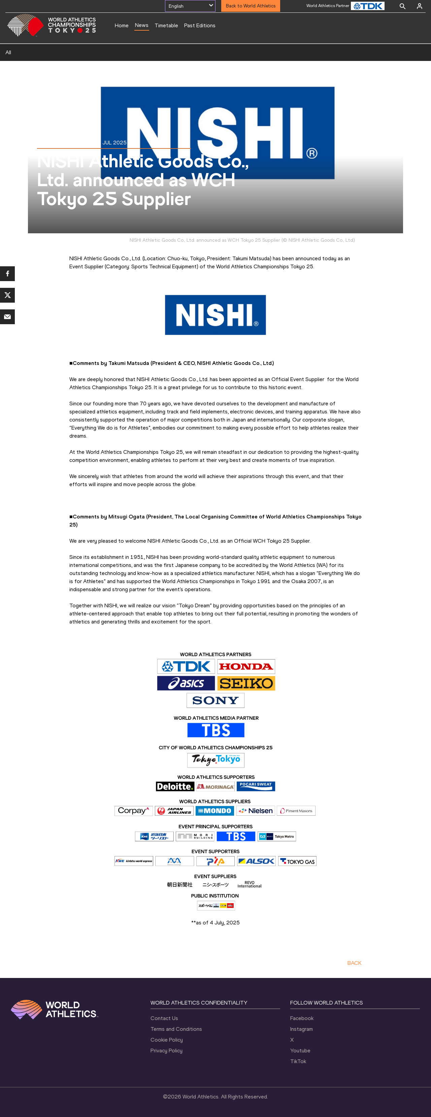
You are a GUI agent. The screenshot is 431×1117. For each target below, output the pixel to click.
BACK (354, 963)
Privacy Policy (167, 1050)
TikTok (298, 1061)
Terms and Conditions (176, 1029)
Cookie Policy (167, 1040)
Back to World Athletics (250, 6)
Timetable (166, 25)
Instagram (301, 1029)
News (141, 25)
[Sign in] (419, 6)
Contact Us (164, 1018)
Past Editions (200, 25)
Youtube (300, 1050)
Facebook (301, 1018)
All (8, 52)
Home (122, 25)
